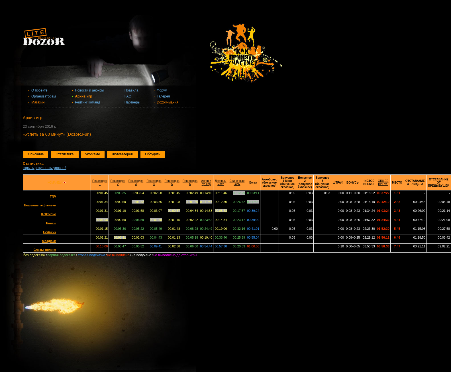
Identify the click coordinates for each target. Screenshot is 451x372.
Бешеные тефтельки (40, 205)
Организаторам (43, 96)
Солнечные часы (237, 182)
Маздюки (49, 241)
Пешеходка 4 (153, 182)
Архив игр (83, 96)
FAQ (128, 96)
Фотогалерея (122, 154)
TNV (53, 196)
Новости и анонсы (89, 90)
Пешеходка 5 (171, 182)
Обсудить (152, 154)
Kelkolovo (48, 214)
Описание (36, 154)
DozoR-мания (167, 102)
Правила (131, 90)
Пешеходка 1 (99, 182)
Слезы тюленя (45, 249)
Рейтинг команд (87, 102)
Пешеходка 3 (135, 182)
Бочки (253, 182)
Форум (162, 90)
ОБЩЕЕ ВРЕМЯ (383, 182)
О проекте (39, 90)
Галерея (163, 96)
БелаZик (49, 232)
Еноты (51, 223)
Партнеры (132, 102)
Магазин (37, 102)
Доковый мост (220, 182)
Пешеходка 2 (117, 182)
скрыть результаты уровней (44, 168)
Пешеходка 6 (190, 182)
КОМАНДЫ (55, 182)
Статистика (65, 154)
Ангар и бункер (206, 182)
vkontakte (92, 154)
